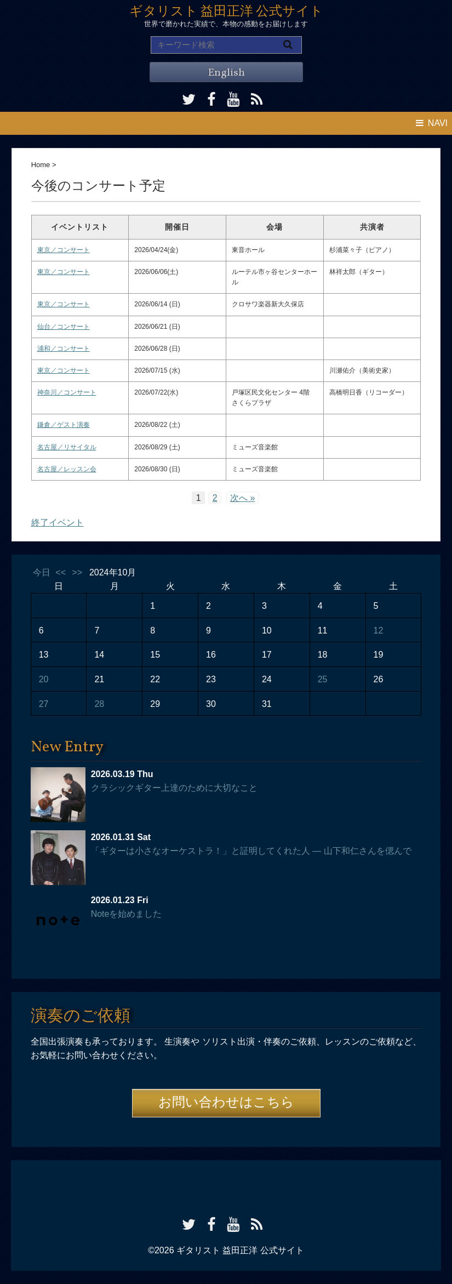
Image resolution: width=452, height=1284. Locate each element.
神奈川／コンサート (66, 392)
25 (323, 679)
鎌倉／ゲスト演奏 (63, 425)
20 (44, 679)
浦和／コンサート (63, 348)
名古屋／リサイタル (66, 447)
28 (99, 704)
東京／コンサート (63, 250)
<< (60, 572)
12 (379, 630)
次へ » (242, 498)
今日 (41, 572)
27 (44, 704)
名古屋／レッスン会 (66, 469)
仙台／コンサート (63, 326)
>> (77, 572)
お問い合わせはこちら (226, 1103)
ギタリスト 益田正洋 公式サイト (226, 12)
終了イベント (57, 522)
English (226, 73)
